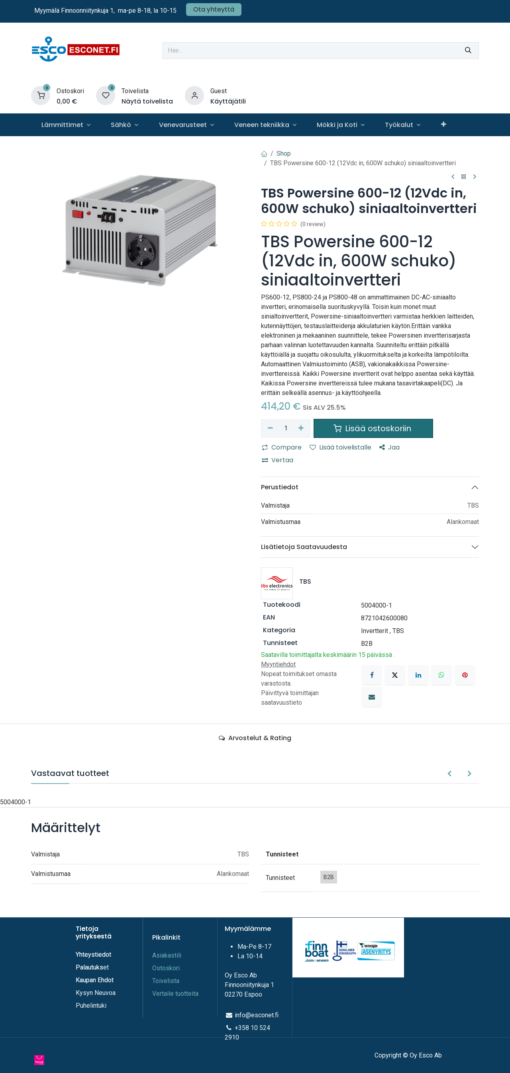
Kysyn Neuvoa (96, 993)
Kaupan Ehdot (95, 980)
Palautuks (89, 967)
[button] (449, 774)
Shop (284, 153)
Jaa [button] (389, 447)
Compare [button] (282, 447)
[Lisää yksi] (301, 428)
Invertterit (374, 631)
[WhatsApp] (441, 674)
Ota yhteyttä (213, 9)
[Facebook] (371, 674)
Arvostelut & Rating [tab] (255, 738)
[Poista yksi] (270, 428)
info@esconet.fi (257, 1015)
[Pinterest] (465, 674)
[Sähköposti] (371, 696)
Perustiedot (279, 487)
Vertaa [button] (277, 460)
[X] (394, 674)
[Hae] (468, 51)
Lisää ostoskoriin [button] (373, 428)
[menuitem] (65, 124)
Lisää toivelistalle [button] (340, 447)
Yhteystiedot (94, 954)
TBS (398, 631)
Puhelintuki (91, 1005)
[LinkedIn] (418, 674)
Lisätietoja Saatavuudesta (304, 546)
